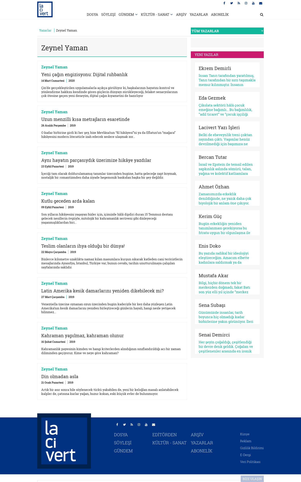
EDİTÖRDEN (164, 434)
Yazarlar (45, 30)
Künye (245, 434)
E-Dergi (245, 455)
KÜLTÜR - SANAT (155, 14)
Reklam (245, 441)
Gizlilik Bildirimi (252, 448)
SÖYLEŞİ (108, 14)
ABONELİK (220, 14)
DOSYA (92, 14)
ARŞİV (181, 14)
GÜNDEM (126, 14)
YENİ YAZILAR (206, 54)
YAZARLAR (199, 14)
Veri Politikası (250, 462)
